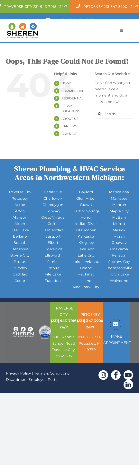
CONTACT (69, 134)
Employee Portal (43, 379)
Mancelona (119, 192)
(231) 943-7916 (64, 321)
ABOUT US (70, 119)
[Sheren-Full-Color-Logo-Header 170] (22, 24)
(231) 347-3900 (90, 321)
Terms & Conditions (51, 373)
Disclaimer (15, 379)
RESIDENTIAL (72, 98)
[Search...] (114, 114)
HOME (66, 83)
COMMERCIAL (72, 91)
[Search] (99, 114)
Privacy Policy (18, 373)
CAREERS (69, 126)
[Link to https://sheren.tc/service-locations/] (115, 324)
